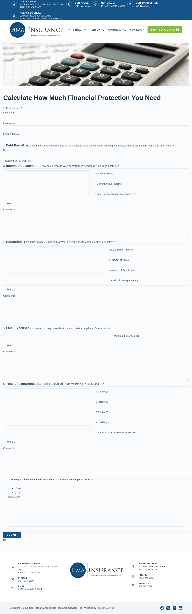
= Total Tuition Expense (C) (123, 280)
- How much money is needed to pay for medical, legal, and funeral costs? (57, 328)
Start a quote (165, 29)
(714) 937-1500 (82, 6)
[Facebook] (162, 608)
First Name (9, 112)
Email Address (11, 134)
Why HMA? (77, 30)
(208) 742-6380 (146, 578)
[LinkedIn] (180, 608)
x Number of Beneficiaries (123, 270)
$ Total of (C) (103, 412)
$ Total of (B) (102, 401)
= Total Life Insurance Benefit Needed (116, 432)
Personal (97, 29)
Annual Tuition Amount (121, 249)
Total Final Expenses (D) (125, 336)
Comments (9, 209)
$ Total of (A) (102, 391)
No (19, 492)
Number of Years (104, 173)
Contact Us (140, 30)
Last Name (9, 123)
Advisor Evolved (105, 607)
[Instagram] (174, 608)
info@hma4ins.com (113, 6)
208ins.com (142, 6)
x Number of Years (119, 259)
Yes (19, 488)
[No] (16, 492)
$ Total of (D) (103, 422)
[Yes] (16, 488)
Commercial (117, 29)
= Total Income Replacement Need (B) (115, 194)
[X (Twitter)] (168, 608)
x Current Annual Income (108, 183)
